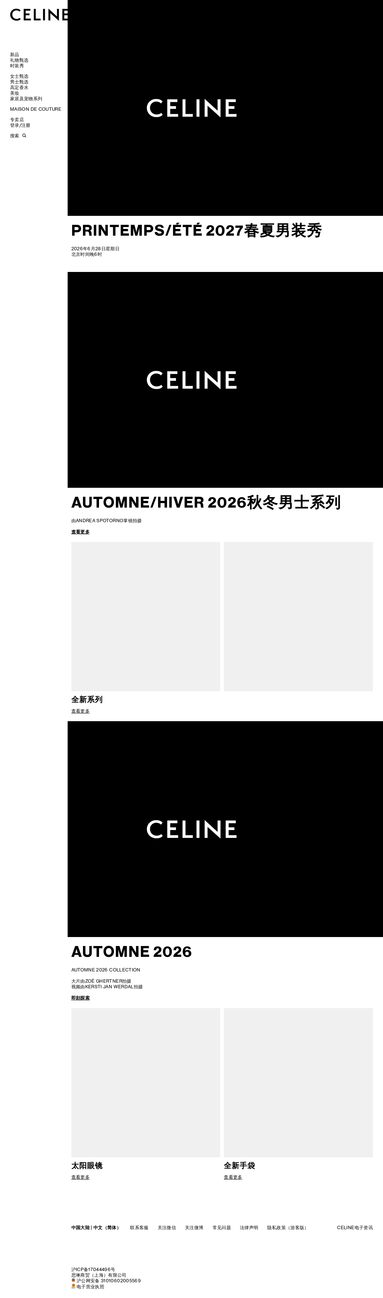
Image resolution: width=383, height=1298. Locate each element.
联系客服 (139, 1227)
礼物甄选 (19, 60)
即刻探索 (80, 998)
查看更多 (80, 532)
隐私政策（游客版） (288, 1227)
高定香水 (19, 87)
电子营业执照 (90, 1286)
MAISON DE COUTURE (35, 109)
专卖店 (17, 119)
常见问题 (222, 1227)
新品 (14, 54)
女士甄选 (19, 76)
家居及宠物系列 (26, 98)
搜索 (14, 135)
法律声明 (249, 1227)
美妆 (14, 93)
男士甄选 (19, 82)
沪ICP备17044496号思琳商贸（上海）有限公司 (99, 1272)
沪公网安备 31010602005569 (109, 1280)
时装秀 (17, 65)
